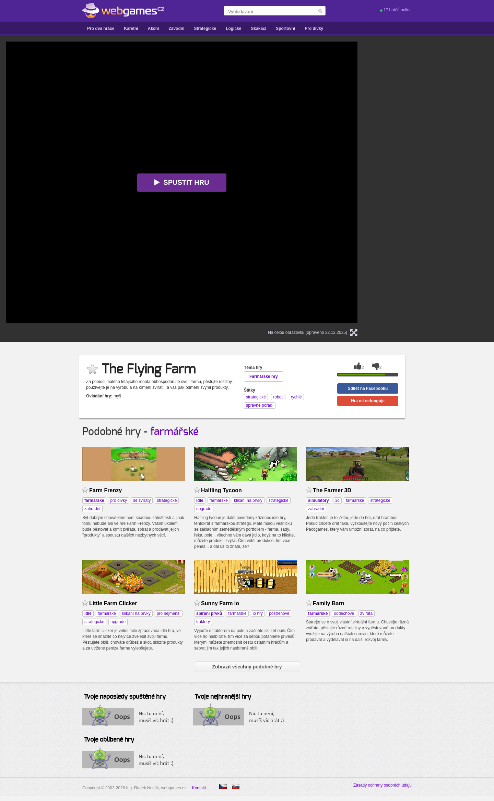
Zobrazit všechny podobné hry (247, 666)
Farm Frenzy (105, 490)
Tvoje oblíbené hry (109, 740)
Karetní (131, 28)
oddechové (344, 613)
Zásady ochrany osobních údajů (382, 785)
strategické (167, 500)
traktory (203, 621)
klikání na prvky (248, 500)
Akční (153, 28)
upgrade (203, 508)
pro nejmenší (168, 613)
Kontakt (199, 788)
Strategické (205, 28)
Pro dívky (314, 28)
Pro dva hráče (100, 28)
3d (337, 500)
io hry (258, 613)
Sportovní (285, 28)
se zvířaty (142, 500)
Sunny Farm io (220, 603)
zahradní (92, 508)
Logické (233, 28)
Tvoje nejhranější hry (223, 697)
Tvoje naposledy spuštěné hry (125, 697)
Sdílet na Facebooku (368, 388)
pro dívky (118, 500)
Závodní (176, 28)
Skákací (258, 28)
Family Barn (328, 603)
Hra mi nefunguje (368, 400)
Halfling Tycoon (221, 490)
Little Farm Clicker (113, 603)
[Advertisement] (436, 84)
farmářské (174, 432)
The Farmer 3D (332, 490)
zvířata (366, 613)
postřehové (279, 613)
